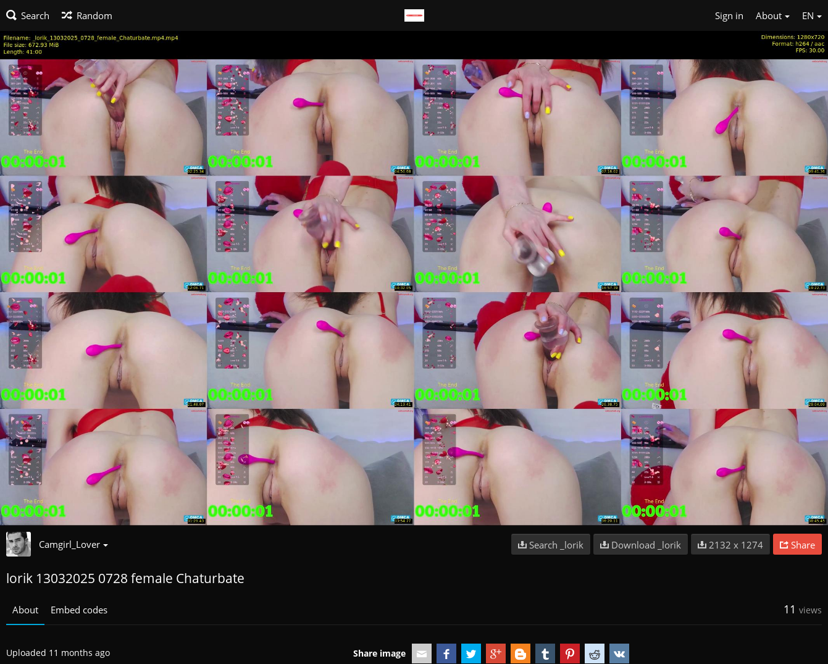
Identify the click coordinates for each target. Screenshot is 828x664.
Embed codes (79, 609)
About (25, 609)
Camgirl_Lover (73, 544)
